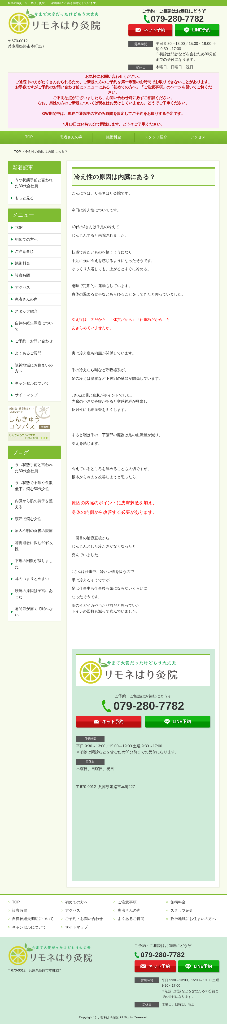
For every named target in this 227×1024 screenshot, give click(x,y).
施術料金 (113, 137)
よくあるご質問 (28, 353)
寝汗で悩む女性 (28, 519)
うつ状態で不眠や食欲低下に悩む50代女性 (34, 486)
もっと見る (24, 198)
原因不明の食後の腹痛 (34, 531)
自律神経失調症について (34, 326)
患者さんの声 (71, 137)
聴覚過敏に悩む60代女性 (34, 546)
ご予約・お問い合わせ (34, 341)
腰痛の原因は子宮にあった (34, 594)
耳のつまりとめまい (32, 579)
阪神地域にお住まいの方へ (34, 368)
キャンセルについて (32, 383)
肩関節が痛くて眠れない (34, 612)
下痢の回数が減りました (34, 564)
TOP (29, 137)
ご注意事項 (24, 251)
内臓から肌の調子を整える (34, 504)
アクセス (197, 137)
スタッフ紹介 (155, 137)
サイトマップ (26, 395)
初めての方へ (26, 239)
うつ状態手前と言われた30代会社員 (34, 183)
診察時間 (22, 275)
